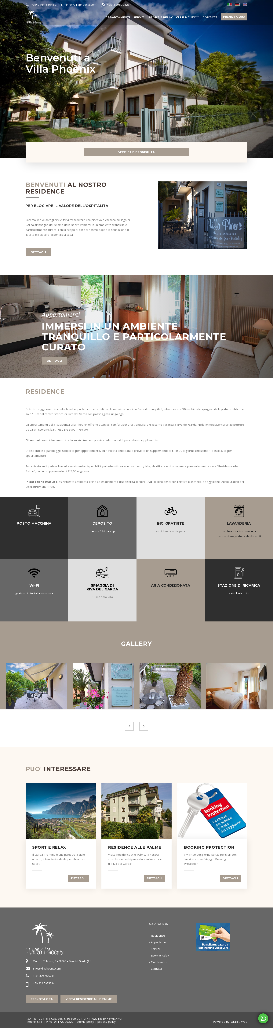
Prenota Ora (42, 999)
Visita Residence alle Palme (89, 999)
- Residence (157, 935)
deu (237, 4)
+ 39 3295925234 (43, 976)
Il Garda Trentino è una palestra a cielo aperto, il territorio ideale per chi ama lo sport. (59, 859)
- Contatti (155, 968)
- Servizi (154, 949)
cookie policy (85, 1021)
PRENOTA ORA (234, 17)
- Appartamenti (159, 942)
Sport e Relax (160, 17)
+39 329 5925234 (43, 983)
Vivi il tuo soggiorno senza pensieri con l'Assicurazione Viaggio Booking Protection (210, 859)
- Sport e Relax (159, 955)
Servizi (139, 17)
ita (229, 4)
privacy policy (106, 1021)
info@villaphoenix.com (47, 968)
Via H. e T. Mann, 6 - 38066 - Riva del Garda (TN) (63, 961)
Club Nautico (187, 17)
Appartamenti (117, 17)
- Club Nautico (158, 962)
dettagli (38, 252)
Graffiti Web (239, 1021)
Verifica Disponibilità (136, 152)
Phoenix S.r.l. (34, 1021)
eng (245, 4)
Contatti (210, 17)
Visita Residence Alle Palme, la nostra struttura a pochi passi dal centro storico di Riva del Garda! (135, 859)
